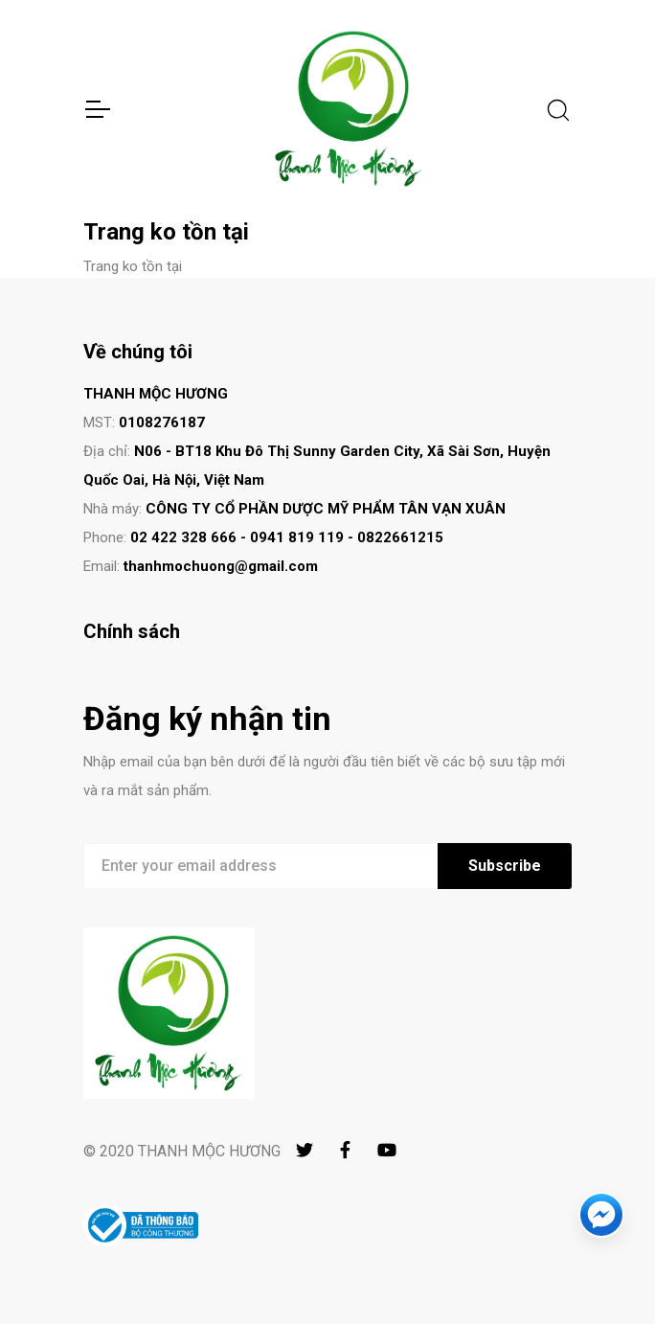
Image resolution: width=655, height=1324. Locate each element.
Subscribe (504, 865)
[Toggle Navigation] (96, 109)
